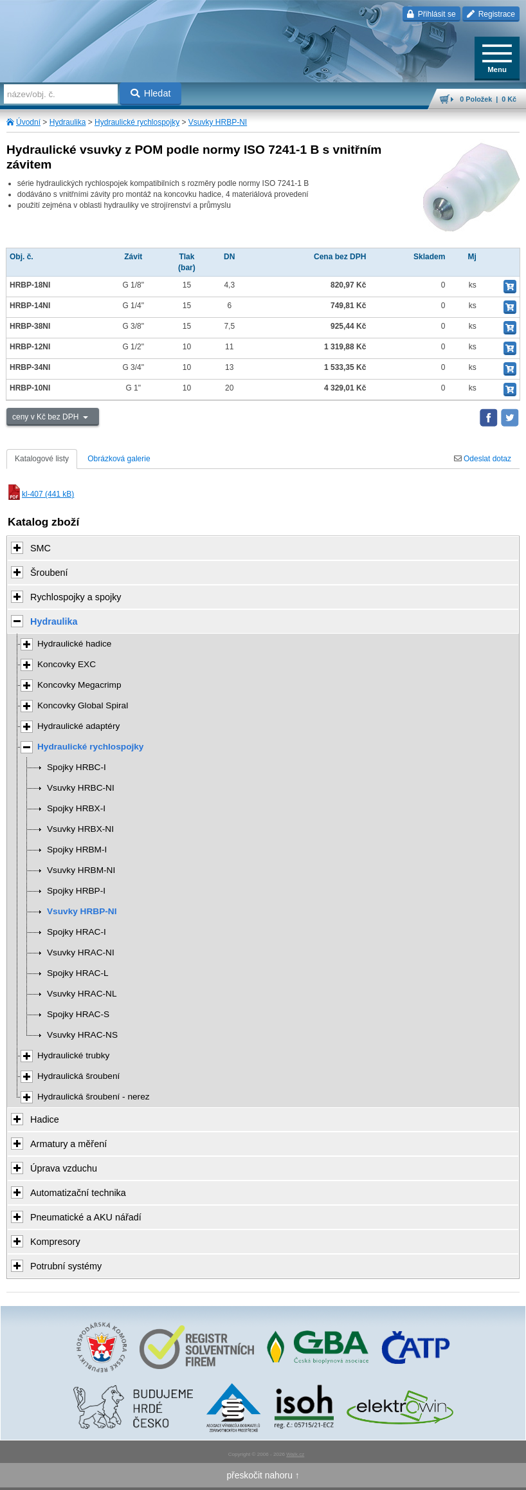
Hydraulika (68, 122)
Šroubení (49, 572)
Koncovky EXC (66, 664)
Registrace (491, 14)
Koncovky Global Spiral (82, 705)
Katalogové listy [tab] (42, 458)
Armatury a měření (68, 1144)
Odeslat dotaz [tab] (482, 458)
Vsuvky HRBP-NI (217, 122)
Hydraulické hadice (74, 643)
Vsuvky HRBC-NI (80, 788)
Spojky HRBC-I (76, 767)
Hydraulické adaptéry (78, 726)
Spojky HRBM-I (77, 849)
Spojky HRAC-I (76, 932)
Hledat (151, 93)
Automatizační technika (78, 1193)
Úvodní (28, 122)
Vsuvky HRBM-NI (81, 870)
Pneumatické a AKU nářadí (85, 1217)
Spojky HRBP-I (76, 891)
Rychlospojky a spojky (76, 597)
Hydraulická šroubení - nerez (93, 1096)
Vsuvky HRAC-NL (82, 993)
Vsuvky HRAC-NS (82, 1035)
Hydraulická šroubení (78, 1076)
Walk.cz (295, 1454)
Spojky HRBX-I (76, 808)
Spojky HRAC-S (78, 1014)
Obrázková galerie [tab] (118, 458)
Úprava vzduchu (63, 1168)
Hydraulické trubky (73, 1055)
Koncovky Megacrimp (79, 685)
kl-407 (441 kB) (40, 494)
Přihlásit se (431, 14)
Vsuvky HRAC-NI (80, 952)
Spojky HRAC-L (78, 973)
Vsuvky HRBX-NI (80, 829)
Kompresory (55, 1242)
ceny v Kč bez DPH (46, 416)
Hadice (44, 1119)
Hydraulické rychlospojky (137, 122)
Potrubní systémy (66, 1266)
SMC (40, 548)
